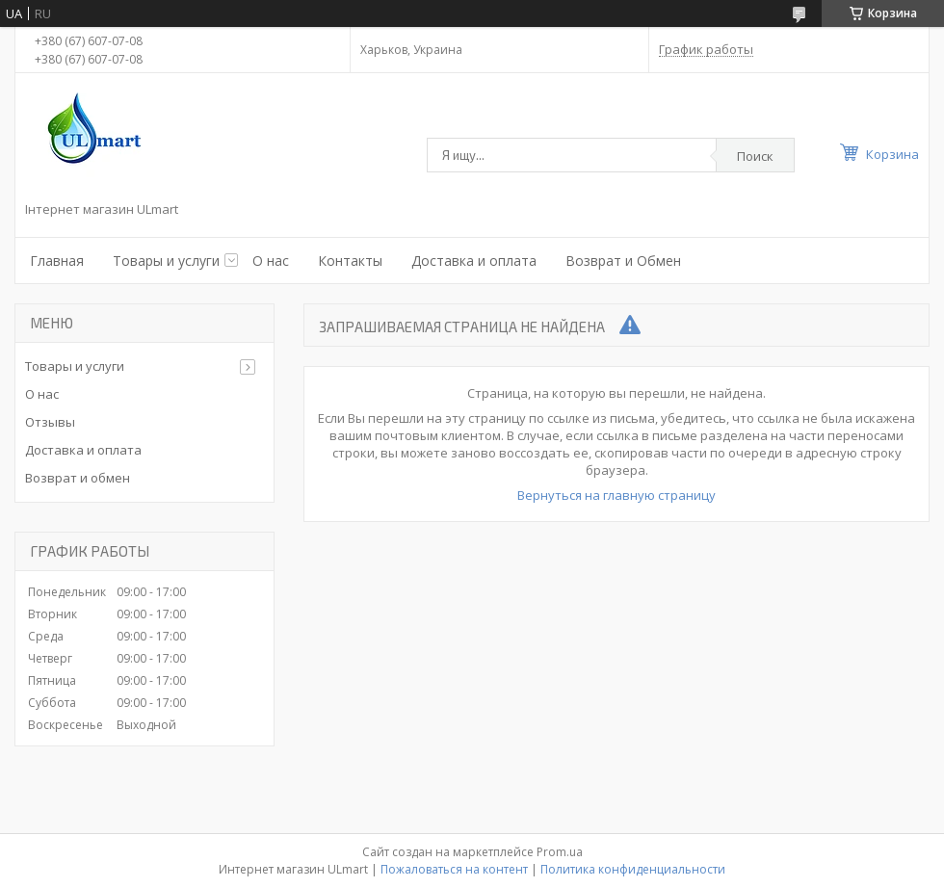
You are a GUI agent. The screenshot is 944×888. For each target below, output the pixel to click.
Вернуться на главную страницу (616, 495)
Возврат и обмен (77, 477)
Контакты (350, 260)
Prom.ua (560, 852)
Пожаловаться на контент (454, 869)
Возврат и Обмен (623, 260)
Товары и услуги (166, 260)
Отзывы (50, 422)
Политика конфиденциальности (632, 869)
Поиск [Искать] (755, 156)
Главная (57, 260)
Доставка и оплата (474, 260)
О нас (270, 260)
